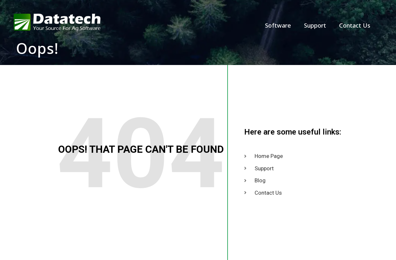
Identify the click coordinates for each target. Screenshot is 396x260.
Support (315, 25)
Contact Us (354, 25)
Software (278, 25)
